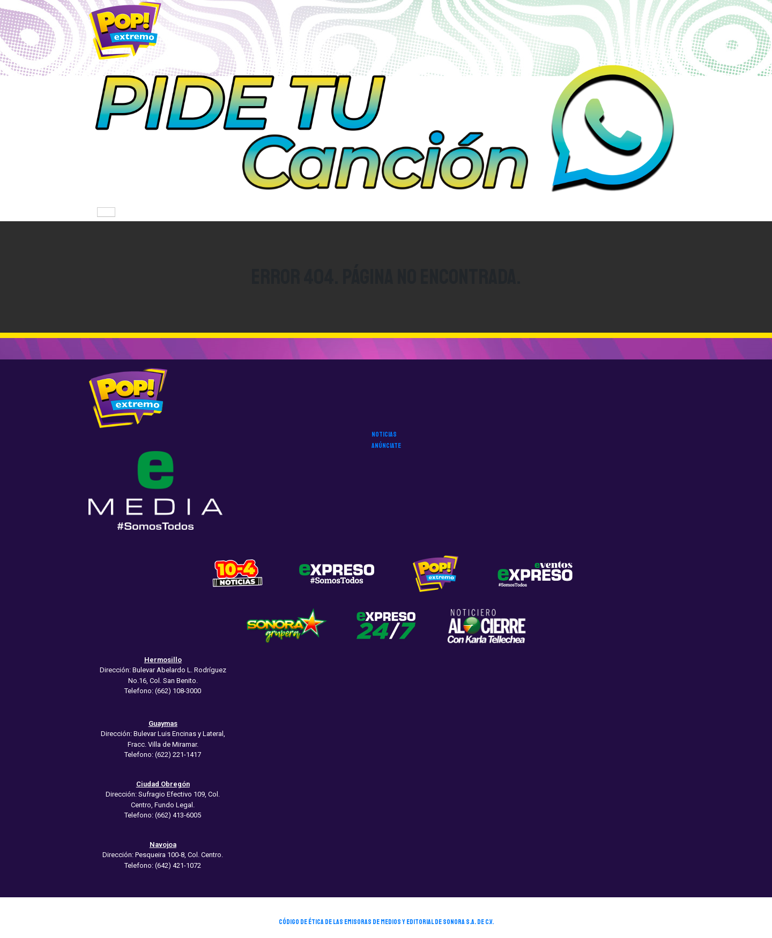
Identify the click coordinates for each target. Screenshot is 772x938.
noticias (384, 434)
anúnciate (386, 445)
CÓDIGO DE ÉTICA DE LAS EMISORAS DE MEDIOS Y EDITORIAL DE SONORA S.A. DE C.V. (386, 922)
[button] (386, 131)
